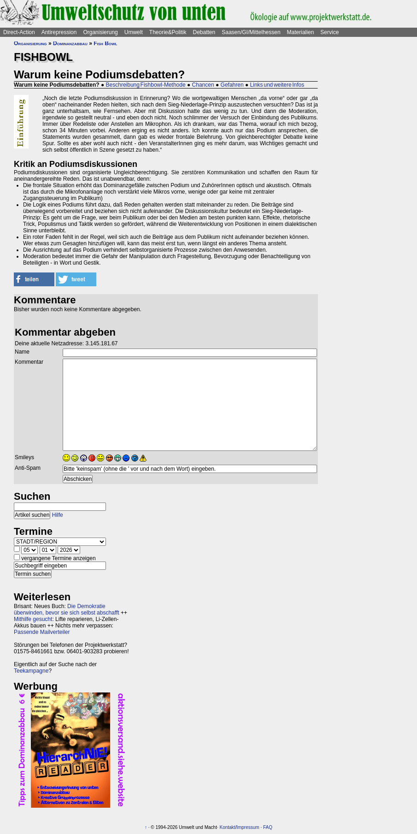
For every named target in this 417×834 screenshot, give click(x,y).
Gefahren (232, 85)
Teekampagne (31, 671)
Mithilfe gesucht (33, 619)
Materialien (300, 32)
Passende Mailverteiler (42, 632)
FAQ (267, 827)
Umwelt (133, 32)
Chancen (203, 85)
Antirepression (59, 32)
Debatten (204, 32)
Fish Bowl (105, 43)
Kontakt (227, 827)
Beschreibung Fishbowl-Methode (146, 85)
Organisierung (100, 32)
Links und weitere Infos (277, 85)
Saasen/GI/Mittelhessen (251, 32)
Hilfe (57, 515)
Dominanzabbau (70, 43)
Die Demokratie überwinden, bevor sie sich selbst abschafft (66, 609)
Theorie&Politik (168, 32)
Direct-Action (19, 32)
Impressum (247, 827)
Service (329, 32)
